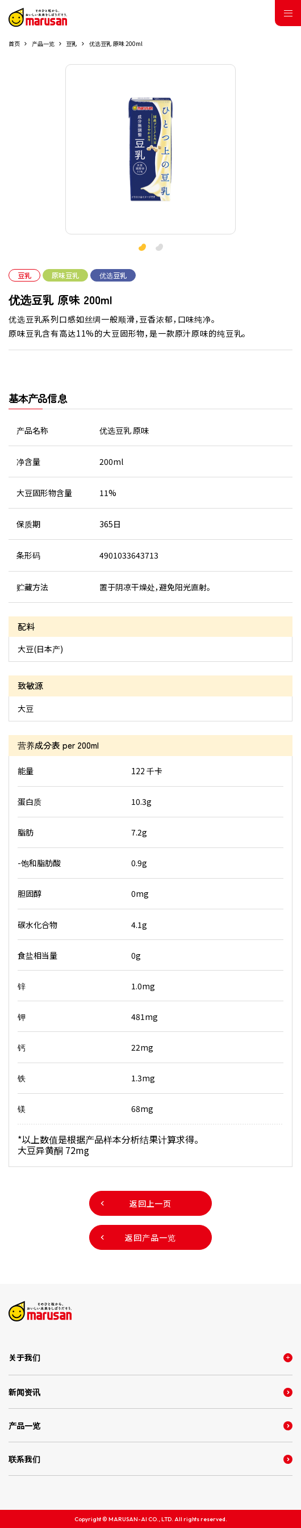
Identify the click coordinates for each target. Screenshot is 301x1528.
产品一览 (43, 43)
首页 (14, 43)
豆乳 (71, 43)
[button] (159, 247)
